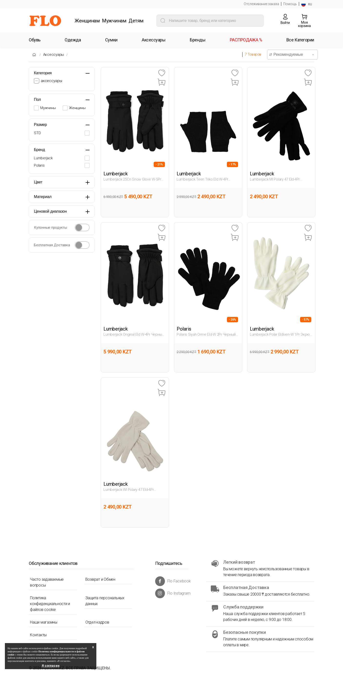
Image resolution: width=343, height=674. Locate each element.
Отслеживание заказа (261, 4)
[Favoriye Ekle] (161, 73)
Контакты (38, 635)
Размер (40, 125)
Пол (37, 99)
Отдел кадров (97, 622)
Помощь (290, 4)
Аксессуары (53, 54)
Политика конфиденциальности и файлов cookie (50, 604)
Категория (43, 73)
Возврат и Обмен (100, 579)
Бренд (39, 150)
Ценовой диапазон (50, 211)
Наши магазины (43, 622)
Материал (42, 197)
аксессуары (51, 80)
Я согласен (51, 665)
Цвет (38, 182)
